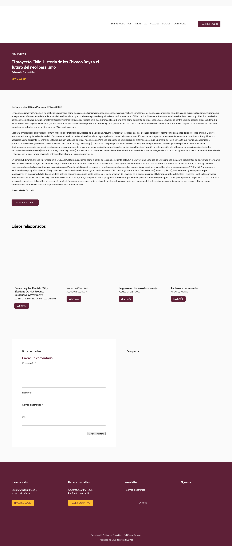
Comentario (29, 363)
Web (24, 417)
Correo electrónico (32, 404)
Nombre (27, 392)
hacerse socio (209, 24)
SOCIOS (166, 24)
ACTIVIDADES (151, 24)
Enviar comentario (96, 434)
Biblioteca (19, 54)
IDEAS (138, 24)
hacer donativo (81, 502)
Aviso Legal (96, 535)
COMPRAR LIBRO (25, 202)
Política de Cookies (132, 535)
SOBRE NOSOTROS (121, 24)
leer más (22, 305)
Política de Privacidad (112, 535)
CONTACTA (180, 24)
